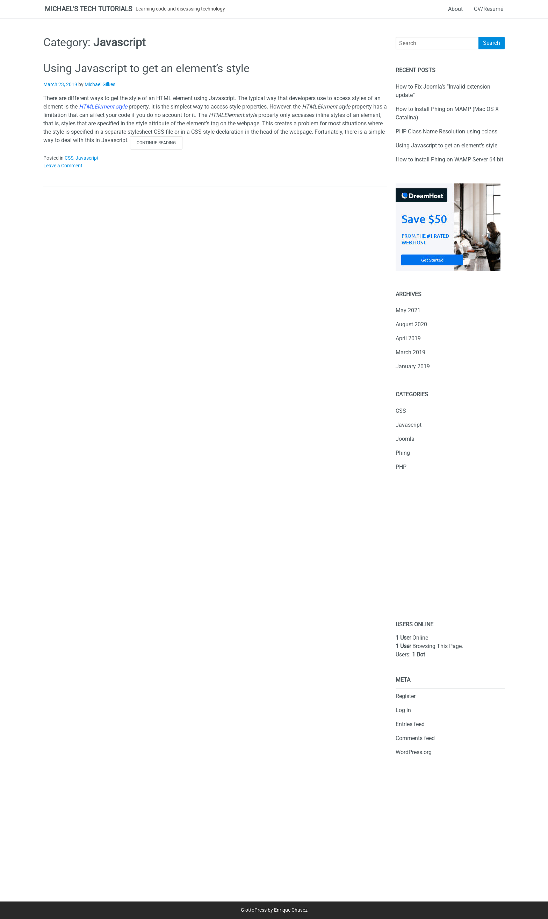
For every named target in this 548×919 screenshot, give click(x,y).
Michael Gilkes (100, 85)
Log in (403, 710)
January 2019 (413, 366)
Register (406, 696)
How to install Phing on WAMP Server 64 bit (449, 159)
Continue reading (159, 144)
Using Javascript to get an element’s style (146, 68)
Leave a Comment (62, 166)
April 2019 (408, 338)
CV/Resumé (488, 9)
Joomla (405, 439)
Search (491, 43)
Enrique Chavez (291, 910)
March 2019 (410, 352)
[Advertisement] (450, 551)
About (455, 9)
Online (412, 637)
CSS (69, 158)
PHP (401, 467)
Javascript (87, 158)
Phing (403, 453)
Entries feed (410, 724)
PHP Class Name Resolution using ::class (446, 131)
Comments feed (415, 738)
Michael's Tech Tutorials (88, 9)
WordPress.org (414, 752)
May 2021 (408, 310)
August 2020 (411, 324)
